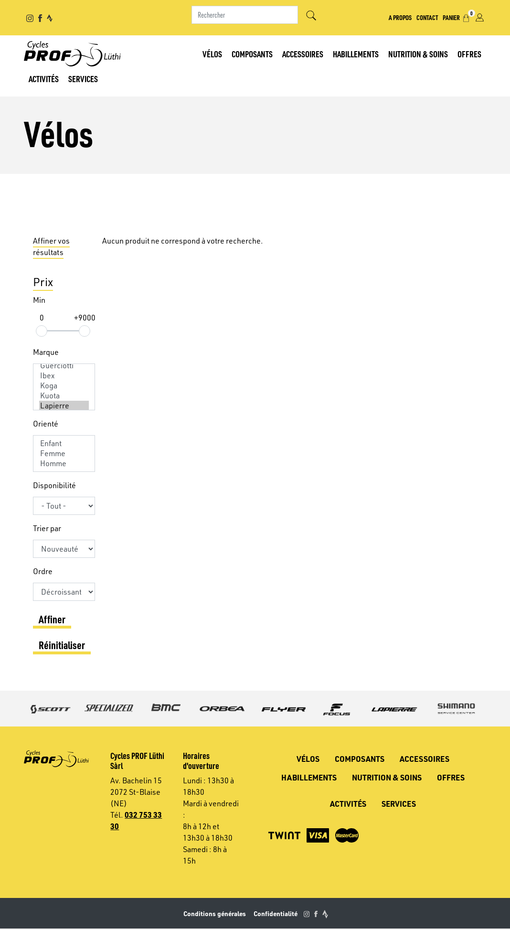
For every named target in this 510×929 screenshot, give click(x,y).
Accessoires (302, 53)
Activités (44, 78)
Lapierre (64, 406)
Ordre (43, 571)
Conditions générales (214, 913)
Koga (64, 386)
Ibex (64, 376)
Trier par (47, 528)
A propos (400, 17)
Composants (252, 53)
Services (83, 78)
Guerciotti (64, 366)
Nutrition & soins (418, 53)
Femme (64, 453)
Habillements (356, 53)
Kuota (64, 396)
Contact (427, 17)
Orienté (45, 423)
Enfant (64, 443)
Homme (64, 464)
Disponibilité (54, 485)
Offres (469, 53)
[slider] (41, 331)
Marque (46, 352)
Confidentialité (276, 913)
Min (39, 300)
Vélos (212, 53)
